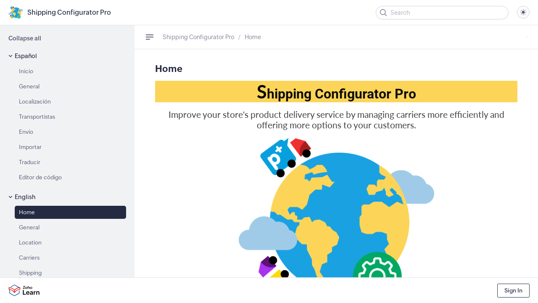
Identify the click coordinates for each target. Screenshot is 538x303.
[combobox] (523, 12)
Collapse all (24, 38)
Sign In (513, 290)
